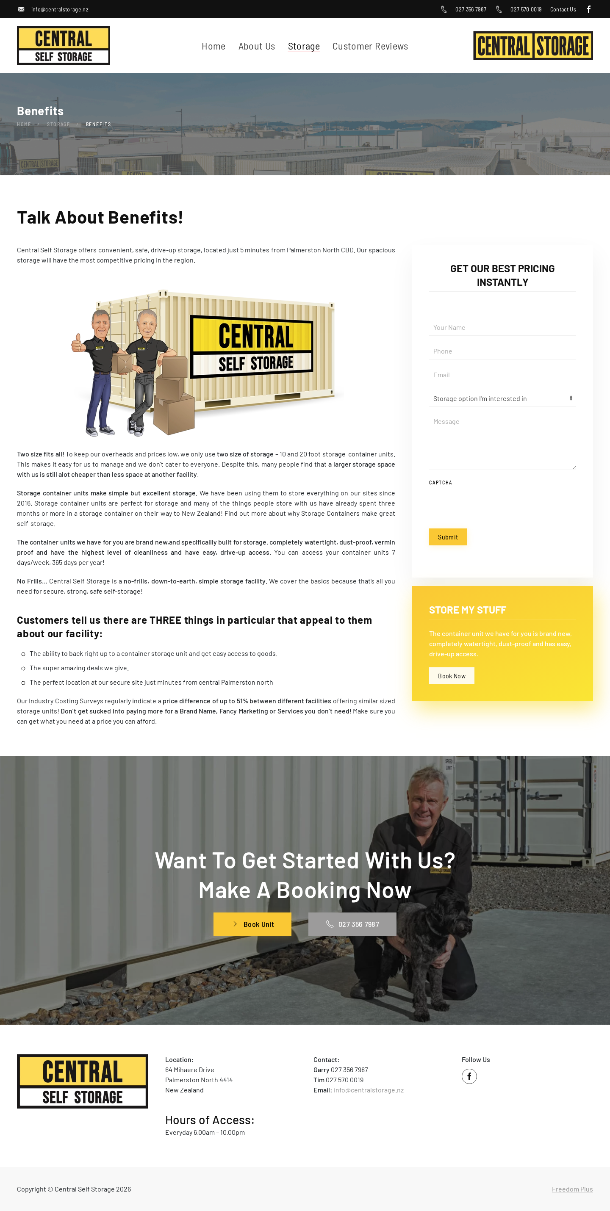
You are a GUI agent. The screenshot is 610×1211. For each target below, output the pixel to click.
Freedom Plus (572, 1189)
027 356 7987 (463, 9)
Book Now (452, 676)
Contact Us (563, 9)
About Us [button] (256, 45)
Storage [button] (304, 45)
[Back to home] (65, 45)
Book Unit (252, 924)
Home (213, 45)
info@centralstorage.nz (53, 9)
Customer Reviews (370, 45)
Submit (448, 537)
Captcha (440, 482)
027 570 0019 (518, 9)
